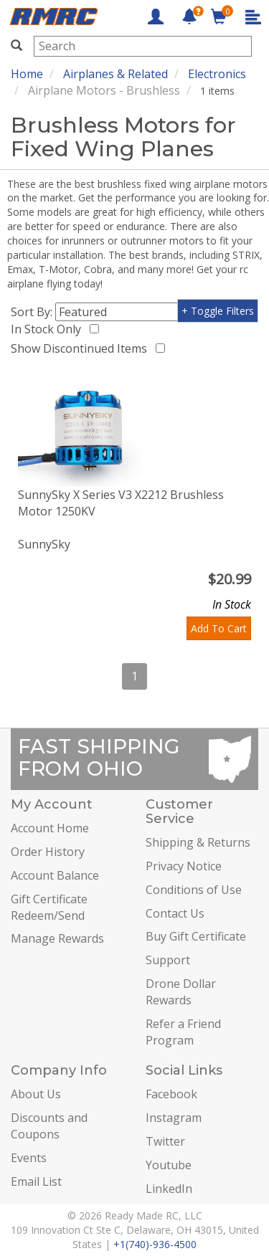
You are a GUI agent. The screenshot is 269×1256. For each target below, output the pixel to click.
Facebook (171, 1094)
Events (29, 1158)
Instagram (174, 1118)
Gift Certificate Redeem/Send (49, 907)
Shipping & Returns (198, 842)
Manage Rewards (57, 938)
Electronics (217, 74)
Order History (48, 852)
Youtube (169, 1165)
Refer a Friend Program (183, 1032)
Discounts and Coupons (49, 1126)
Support (168, 960)
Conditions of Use (194, 890)
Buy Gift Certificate (196, 936)
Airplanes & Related (115, 74)
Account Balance (55, 875)
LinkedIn (169, 1188)
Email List (36, 1181)
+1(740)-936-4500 (155, 1244)
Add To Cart (219, 628)
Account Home (50, 828)
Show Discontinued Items (82, 348)
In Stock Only (49, 329)
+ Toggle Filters (217, 311)
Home (27, 74)
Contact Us (175, 913)
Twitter (165, 1141)
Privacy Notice (184, 866)
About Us (36, 1094)
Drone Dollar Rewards (181, 992)
